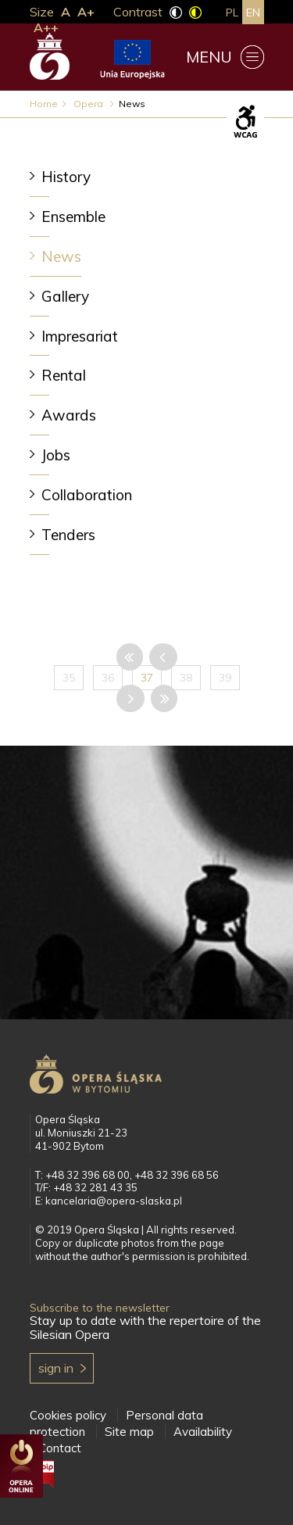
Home (44, 103)
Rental (63, 375)
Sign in (55, 1368)
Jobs (55, 455)
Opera (89, 103)
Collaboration (86, 494)
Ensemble (73, 216)
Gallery (65, 296)
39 (225, 678)
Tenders (68, 534)
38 (186, 678)
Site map (129, 1431)
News (61, 256)
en (253, 12)
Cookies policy (68, 1415)
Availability (202, 1431)
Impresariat (79, 336)
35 (69, 678)
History (66, 176)
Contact (59, 1448)
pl (232, 12)
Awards (68, 415)
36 (108, 678)
